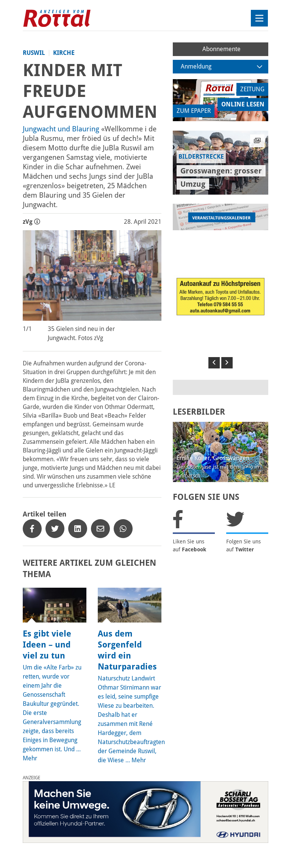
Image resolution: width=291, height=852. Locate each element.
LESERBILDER (199, 412)
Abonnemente (221, 49)
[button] (214, 362)
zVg (31, 221)
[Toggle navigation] (259, 18)
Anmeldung (222, 66)
